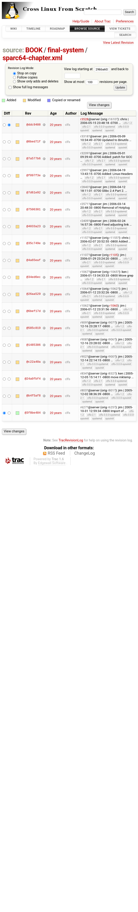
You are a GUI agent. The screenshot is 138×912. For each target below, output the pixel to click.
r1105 (114, 255)
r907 (111, 322)
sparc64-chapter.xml (32, 58)
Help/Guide (80, 21)
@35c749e (33, 243)
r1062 (114, 288)
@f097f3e (33, 175)
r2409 (84, 221)
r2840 (84, 187)
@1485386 (33, 345)
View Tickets (120, 28)
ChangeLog (84, 453)
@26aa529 (33, 294)
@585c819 (33, 328)
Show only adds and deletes (36, 81)
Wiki (13, 28)
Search (125, 35)
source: (13, 50)
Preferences (125, 21)
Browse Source (87, 28)
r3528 (84, 119)
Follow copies (25, 77)
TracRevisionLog (71, 440)
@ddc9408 (33, 125)
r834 (83, 373)
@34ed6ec (33, 277)
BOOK (33, 50)
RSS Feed (56, 453)
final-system (65, 50)
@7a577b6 (33, 159)
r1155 (114, 237)
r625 (111, 407)
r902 (83, 356)
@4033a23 (33, 226)
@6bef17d (33, 311)
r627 (83, 407)
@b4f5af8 (33, 396)
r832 (111, 373)
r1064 (84, 288)
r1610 (112, 119)
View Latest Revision (118, 43)
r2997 (84, 170)
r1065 (114, 272)
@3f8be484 (33, 413)
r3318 (84, 136)
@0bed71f (33, 142)
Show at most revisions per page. (95, 82)
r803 (83, 390)
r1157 (84, 237)
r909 (83, 322)
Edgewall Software (52, 463)
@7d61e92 (33, 192)
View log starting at (87, 69)
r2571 (84, 204)
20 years (56, 124)
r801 (111, 390)
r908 (83, 339)
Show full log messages (28, 87)
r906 (111, 339)
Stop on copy (25, 73)
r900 (111, 356)
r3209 (84, 153)
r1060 (114, 305)
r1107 (84, 255)
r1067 (84, 272)
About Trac (102, 21)
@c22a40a (33, 362)
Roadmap (57, 28)
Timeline (33, 28)
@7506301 (33, 209)
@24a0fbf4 (33, 379)
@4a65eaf (33, 260)
